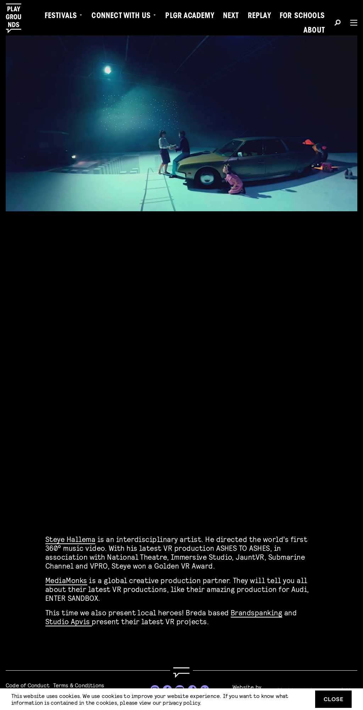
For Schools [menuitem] (302, 16)
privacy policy (181, 702)
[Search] (337, 23)
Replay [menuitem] (259, 16)
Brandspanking (256, 610)
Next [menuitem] (231, 16)
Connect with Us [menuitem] (121, 16)
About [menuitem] (314, 30)
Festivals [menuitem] (61, 16)
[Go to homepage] (181, 673)
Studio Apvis (68, 619)
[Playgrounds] (17, 18)
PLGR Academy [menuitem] (189, 16)
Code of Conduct (28, 685)
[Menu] (351, 22)
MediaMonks (66, 578)
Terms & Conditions (78, 685)
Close (334, 698)
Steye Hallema (70, 536)
